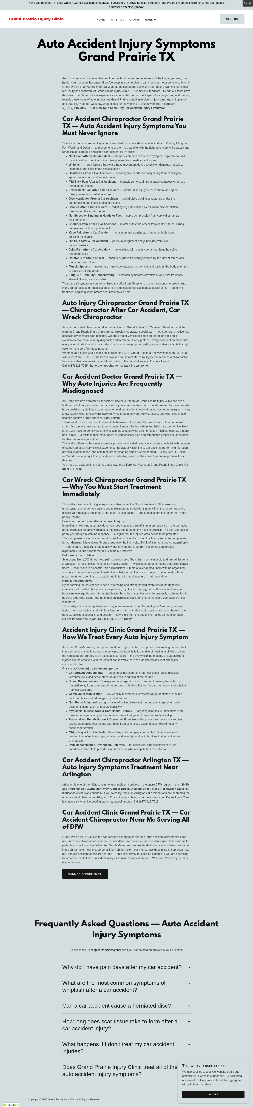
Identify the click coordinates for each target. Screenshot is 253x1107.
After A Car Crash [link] (124, 19)
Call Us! (232, 19)
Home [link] (101, 19)
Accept (213, 1094)
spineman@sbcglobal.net (110, 949)
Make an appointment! (85, 873)
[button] (150, 20)
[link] (39, 19)
